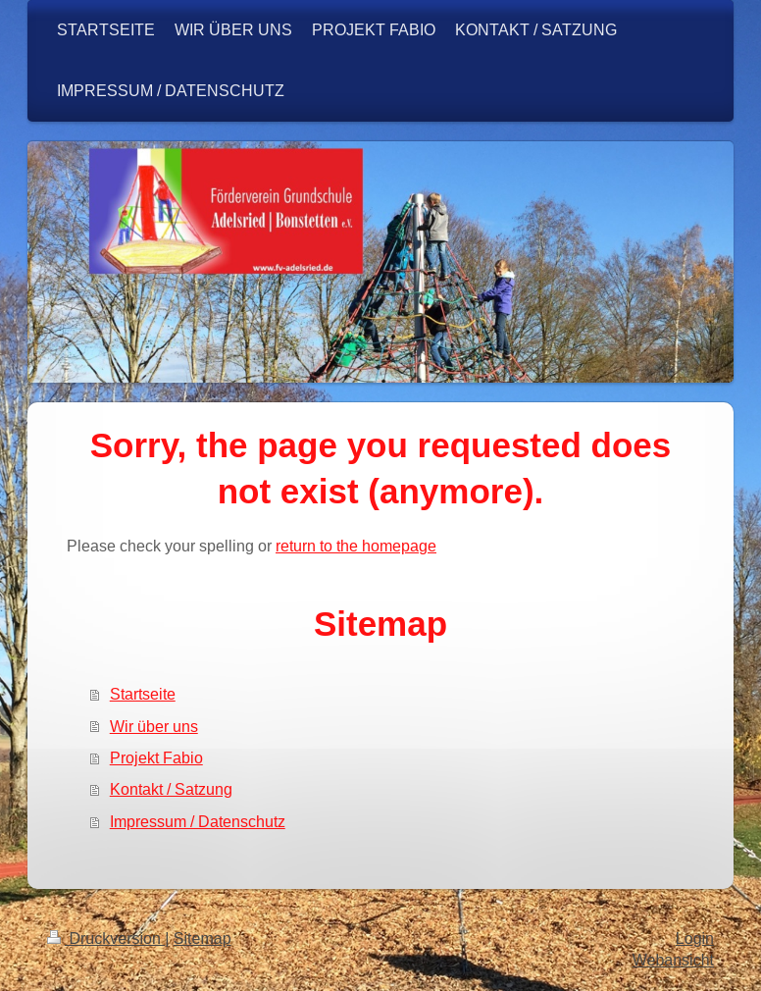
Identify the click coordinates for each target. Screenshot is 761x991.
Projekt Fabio (156, 757)
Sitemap (202, 938)
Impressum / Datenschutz (197, 821)
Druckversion (106, 938)
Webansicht (673, 960)
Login (695, 938)
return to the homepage (356, 545)
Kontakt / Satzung (171, 789)
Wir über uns (154, 726)
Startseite (143, 694)
